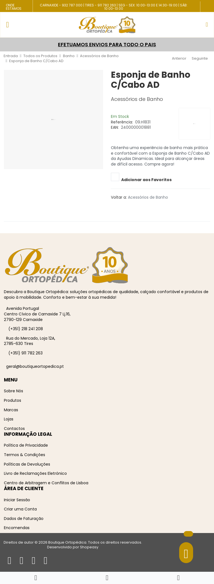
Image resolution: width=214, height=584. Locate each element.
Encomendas (17, 528)
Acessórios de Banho (148, 197)
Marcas (11, 410)
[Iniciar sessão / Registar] (178, 577)
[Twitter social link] (115, 207)
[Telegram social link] (127, 207)
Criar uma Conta (20, 509)
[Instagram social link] (205, 9)
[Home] (35, 577)
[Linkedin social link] (123, 207)
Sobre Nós (13, 391)
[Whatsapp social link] (131, 207)
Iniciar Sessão (17, 500)
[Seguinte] (200, 58)
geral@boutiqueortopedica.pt (35, 366)
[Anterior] (178, 58)
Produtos (12, 400)
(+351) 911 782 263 (25, 353)
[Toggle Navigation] (7, 25)
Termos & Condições (24, 455)
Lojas (8, 419)
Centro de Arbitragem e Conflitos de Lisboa (46, 483)
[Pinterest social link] (119, 207)
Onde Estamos (13, 7)
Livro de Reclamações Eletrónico (35, 473)
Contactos (14, 428)
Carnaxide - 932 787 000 (61, 5)
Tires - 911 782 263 (100, 5)
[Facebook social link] (205, 5)
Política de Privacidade (26, 445)
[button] (207, 25)
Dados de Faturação (23, 518)
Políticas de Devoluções (27, 464)
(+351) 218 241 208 (25, 329)
